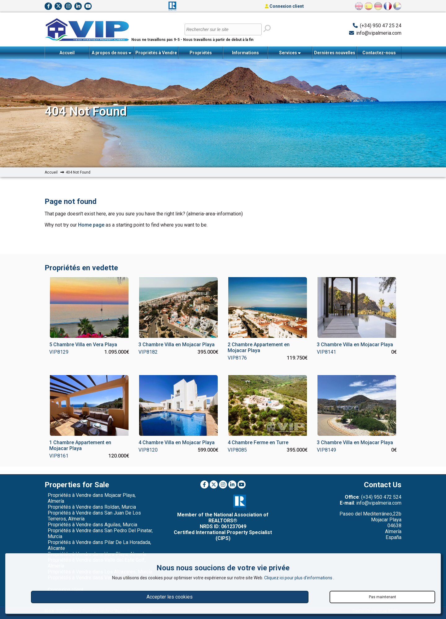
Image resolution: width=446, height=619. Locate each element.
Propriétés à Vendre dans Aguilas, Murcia (92, 525)
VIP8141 (326, 352)
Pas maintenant (382, 597)
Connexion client (284, 6)
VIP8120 (148, 450)
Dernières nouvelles (334, 52)
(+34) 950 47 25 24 (380, 26)
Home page (91, 225)
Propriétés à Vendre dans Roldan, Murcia (92, 507)
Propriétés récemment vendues (201, 54)
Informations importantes (245, 54)
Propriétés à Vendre (156, 54)
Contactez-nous (379, 52)
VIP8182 (148, 352)
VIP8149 (326, 450)
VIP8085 (237, 450)
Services (290, 53)
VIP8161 (58, 456)
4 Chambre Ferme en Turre (258, 442)
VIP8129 (58, 352)
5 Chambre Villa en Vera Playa (83, 344)
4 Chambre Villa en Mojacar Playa (176, 442)
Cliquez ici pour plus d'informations (298, 577)
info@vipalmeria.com (378, 33)
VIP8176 (237, 358)
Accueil (67, 52)
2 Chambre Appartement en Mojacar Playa (259, 347)
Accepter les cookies (169, 597)
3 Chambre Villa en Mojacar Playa (176, 344)
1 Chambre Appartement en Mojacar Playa (80, 445)
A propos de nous (111, 53)
